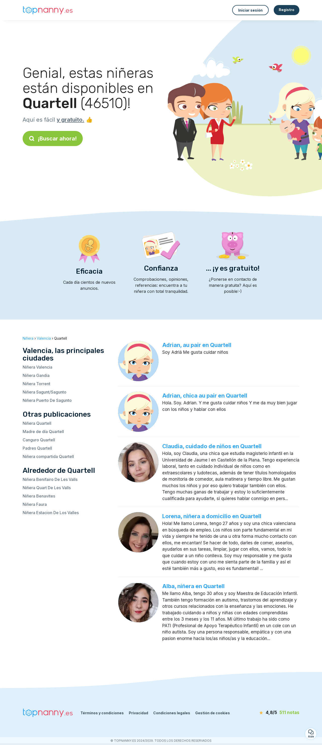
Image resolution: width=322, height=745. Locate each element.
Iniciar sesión (250, 10)
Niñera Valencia (37, 367)
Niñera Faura (35, 504)
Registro (286, 10)
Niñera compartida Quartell (48, 456)
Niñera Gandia (36, 375)
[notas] (270, 712)
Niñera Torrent (36, 383)
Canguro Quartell (39, 439)
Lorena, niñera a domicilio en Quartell (211, 516)
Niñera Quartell (37, 423)
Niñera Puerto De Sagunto (47, 400)
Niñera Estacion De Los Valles (51, 512)
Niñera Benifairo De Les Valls (50, 479)
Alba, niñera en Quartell (193, 586)
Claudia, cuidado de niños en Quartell (212, 446)
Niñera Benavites (39, 496)
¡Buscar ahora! (53, 138)
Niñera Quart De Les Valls (47, 487)
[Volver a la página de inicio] (48, 10)
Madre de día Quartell (43, 431)
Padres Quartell (37, 448)
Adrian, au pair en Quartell (196, 345)
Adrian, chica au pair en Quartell (204, 395)
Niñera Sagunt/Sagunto (44, 392)
